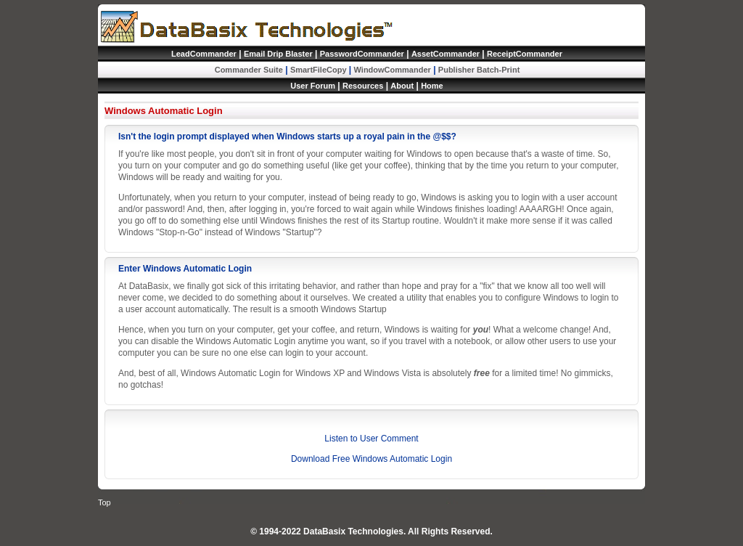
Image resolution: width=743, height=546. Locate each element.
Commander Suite (249, 69)
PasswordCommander (362, 53)
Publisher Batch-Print (479, 69)
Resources (362, 85)
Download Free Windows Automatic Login (371, 459)
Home (432, 85)
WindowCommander (392, 69)
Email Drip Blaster (278, 53)
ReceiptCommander (524, 53)
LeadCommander (204, 53)
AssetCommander (445, 53)
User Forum (312, 85)
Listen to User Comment (371, 438)
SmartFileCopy (318, 69)
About (402, 85)
